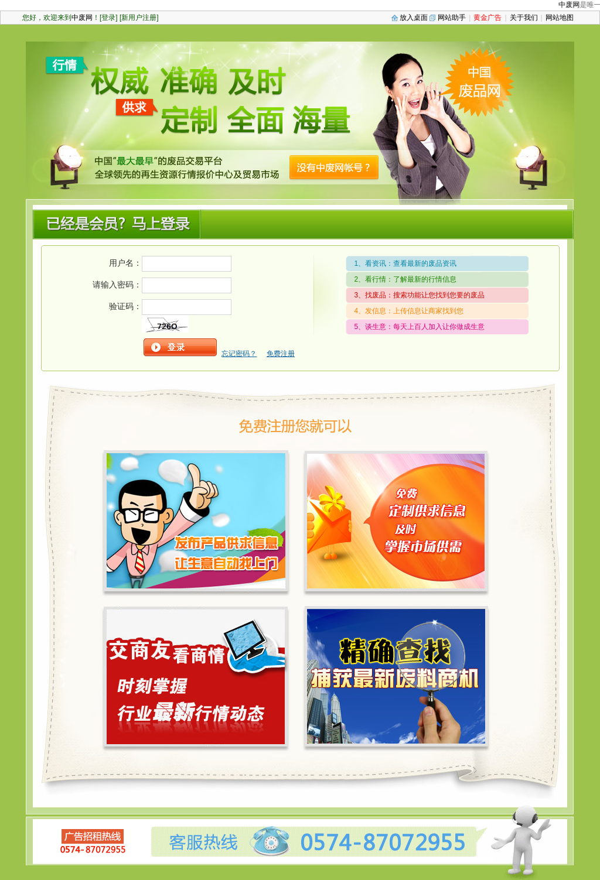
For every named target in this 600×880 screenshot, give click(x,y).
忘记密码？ (239, 354)
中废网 (571, 5)
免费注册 (281, 354)
